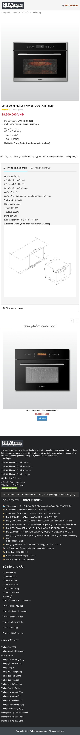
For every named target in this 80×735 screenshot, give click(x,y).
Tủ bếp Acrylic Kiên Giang (12, 651)
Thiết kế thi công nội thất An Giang (16, 470)
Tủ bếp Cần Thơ (10, 581)
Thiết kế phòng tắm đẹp (13, 617)
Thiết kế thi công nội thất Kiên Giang (16, 466)
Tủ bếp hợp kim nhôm (38, 156)
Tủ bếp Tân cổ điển (11, 592)
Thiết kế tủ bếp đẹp (11, 588)
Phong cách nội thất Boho (12, 721)
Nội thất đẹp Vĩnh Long (11, 478)
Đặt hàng (41, 424)
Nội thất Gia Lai (18, 545)
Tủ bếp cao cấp (13, 566)
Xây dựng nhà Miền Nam (12, 485)
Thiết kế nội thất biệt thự (13, 633)
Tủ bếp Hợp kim (9, 577)
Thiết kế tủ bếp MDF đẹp (13, 622)
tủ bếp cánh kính (56, 156)
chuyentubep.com (39, 731)
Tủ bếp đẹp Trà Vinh (10, 680)
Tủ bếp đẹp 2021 (8, 647)
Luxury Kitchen (7, 655)
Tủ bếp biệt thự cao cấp (11, 684)
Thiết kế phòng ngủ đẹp (13, 606)
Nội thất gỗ (7, 596)
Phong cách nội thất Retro (12, 717)
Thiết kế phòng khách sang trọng (17, 600)
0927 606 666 (70, 5)
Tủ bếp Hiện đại (9, 573)
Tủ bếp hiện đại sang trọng (12, 704)
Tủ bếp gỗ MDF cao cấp (11, 663)
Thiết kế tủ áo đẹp (10, 628)
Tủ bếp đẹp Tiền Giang (11, 676)
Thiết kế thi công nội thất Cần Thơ (15, 462)
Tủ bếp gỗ (5, 458)
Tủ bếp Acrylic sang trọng (12, 708)
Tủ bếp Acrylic (71, 156)
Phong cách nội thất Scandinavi (14, 713)
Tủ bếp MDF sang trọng (11, 672)
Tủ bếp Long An (8, 668)
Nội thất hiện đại (68, 494)
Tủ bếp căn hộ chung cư (11, 700)
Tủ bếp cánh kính (10, 585)
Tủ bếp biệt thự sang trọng (12, 659)
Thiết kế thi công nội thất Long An (15, 474)
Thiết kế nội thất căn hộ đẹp (14, 611)
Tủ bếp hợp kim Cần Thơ (12, 692)
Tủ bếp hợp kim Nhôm (10, 696)
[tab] (15, 169)
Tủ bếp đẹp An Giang (10, 688)
